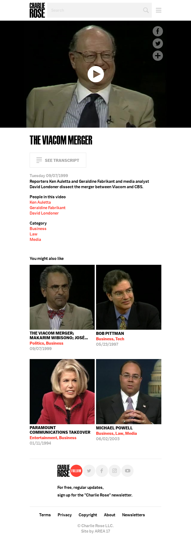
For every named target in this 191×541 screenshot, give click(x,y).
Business (38, 228)
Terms (45, 515)
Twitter (158, 43)
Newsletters (133, 515)
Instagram (115, 471)
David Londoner (44, 213)
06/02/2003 (116, 433)
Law (34, 234)
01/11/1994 (62, 435)
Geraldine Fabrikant (48, 207)
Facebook (158, 31)
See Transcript (62, 160)
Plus (158, 56)
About (109, 515)
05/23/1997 (110, 339)
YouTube (127, 471)
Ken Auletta (40, 202)
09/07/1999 (62, 341)
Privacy (65, 515)
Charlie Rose (37, 10)
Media (35, 239)
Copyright (88, 515)
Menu (156, 10)
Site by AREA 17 (95, 531)
